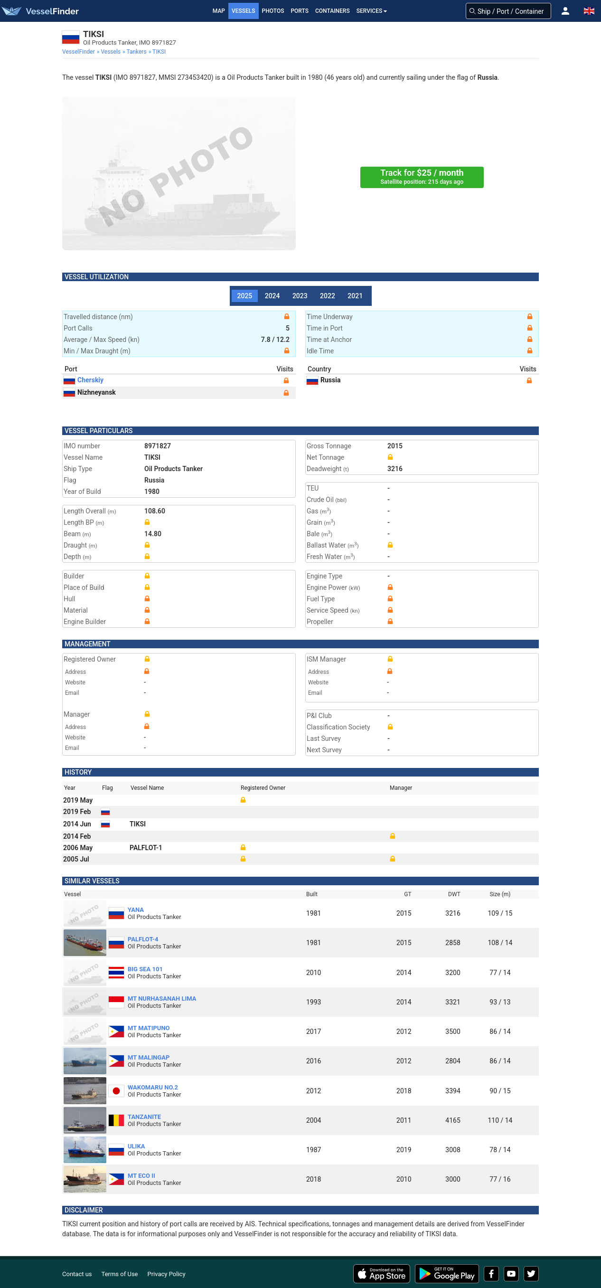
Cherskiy (83, 380)
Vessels (243, 11)
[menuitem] (79, 51)
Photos (273, 11)
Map (219, 11)
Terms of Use (120, 1274)
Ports (300, 11)
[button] (565, 11)
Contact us (77, 1274)
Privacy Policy (167, 1274)
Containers (332, 11)
